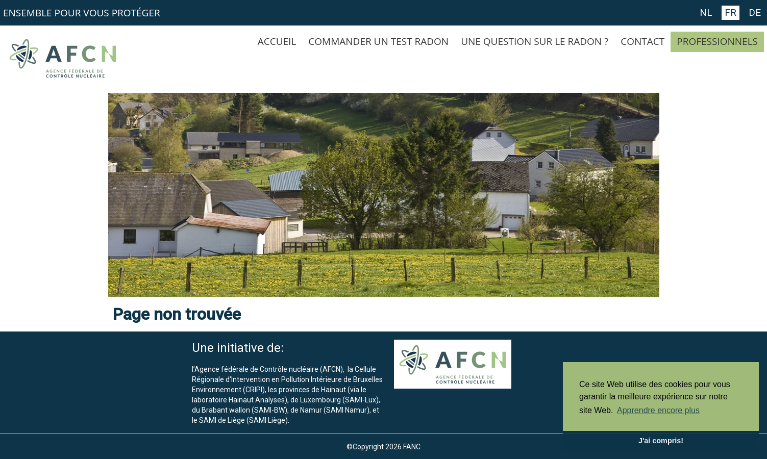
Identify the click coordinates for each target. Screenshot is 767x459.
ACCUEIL (277, 41)
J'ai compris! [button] (660, 441)
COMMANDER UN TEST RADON (378, 41)
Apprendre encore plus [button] (658, 410)
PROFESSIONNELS (717, 41)
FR (730, 12)
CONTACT (642, 41)
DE (755, 12)
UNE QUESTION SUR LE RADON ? (534, 41)
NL (706, 12)
